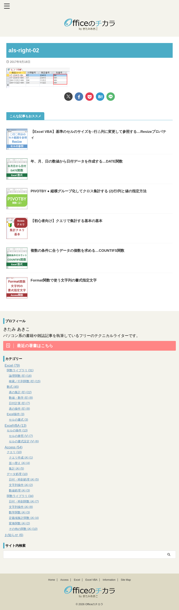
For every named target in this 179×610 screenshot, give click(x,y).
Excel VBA (91, 579)
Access (64, 579)
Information (109, 579)
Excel (77, 579)
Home (51, 579)
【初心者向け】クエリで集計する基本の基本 (69, 221)
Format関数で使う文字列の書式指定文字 (65, 280)
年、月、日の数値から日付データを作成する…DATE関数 (79, 161)
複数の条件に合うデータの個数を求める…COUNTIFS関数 (80, 250)
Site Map (126, 579)
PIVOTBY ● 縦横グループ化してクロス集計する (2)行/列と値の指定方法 (92, 191)
